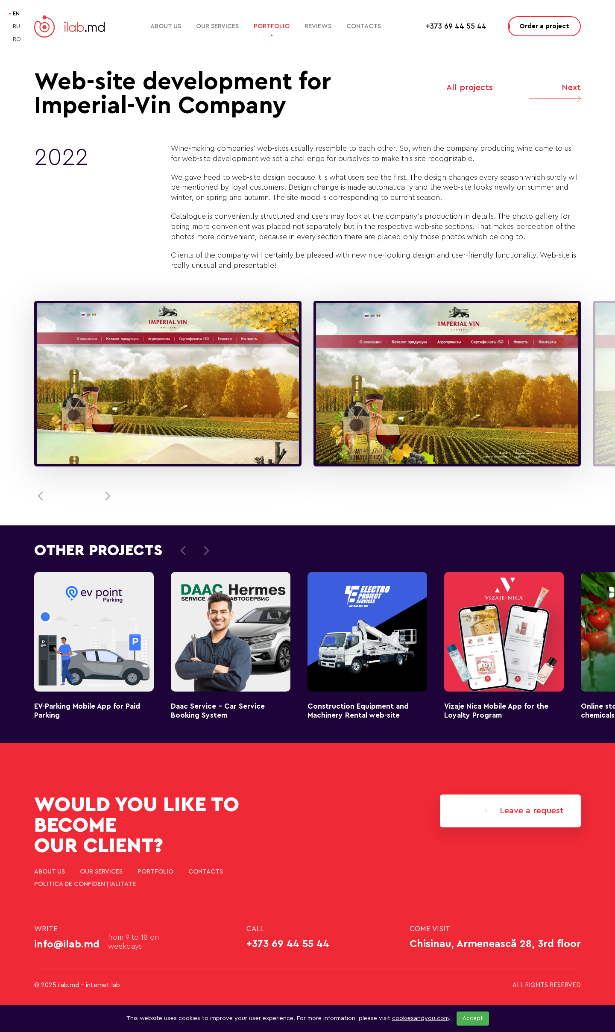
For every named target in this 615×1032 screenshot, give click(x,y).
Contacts (363, 26)
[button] (40, 496)
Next (555, 94)
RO (17, 39)
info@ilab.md (67, 944)
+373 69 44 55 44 (287, 944)
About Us (165, 26)
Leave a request (510, 810)
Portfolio (272, 26)
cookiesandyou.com (420, 1018)
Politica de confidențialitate (85, 884)
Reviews (318, 26)
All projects (469, 87)
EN (16, 13)
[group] (168, 383)
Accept (473, 1018)
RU (16, 26)
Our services (217, 26)
